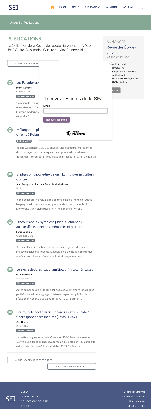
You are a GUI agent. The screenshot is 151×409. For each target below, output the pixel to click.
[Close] (111, 62)
